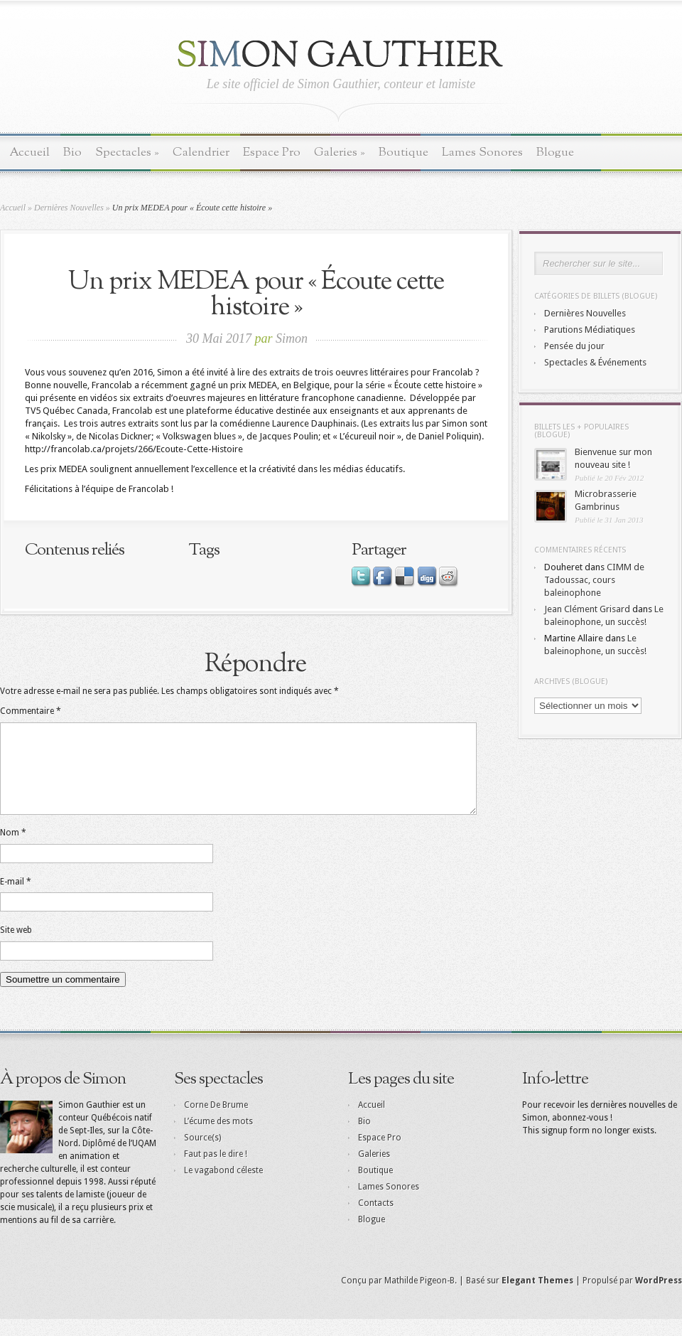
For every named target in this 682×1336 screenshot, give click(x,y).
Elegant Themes (537, 1298)
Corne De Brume (216, 1122)
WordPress (658, 1298)
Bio (72, 152)
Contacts (376, 1220)
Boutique (403, 152)
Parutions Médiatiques (589, 329)
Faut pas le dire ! (215, 1171)
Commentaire (30, 711)
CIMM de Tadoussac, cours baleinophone (594, 580)
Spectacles (127, 152)
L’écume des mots (218, 1138)
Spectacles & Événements (595, 362)
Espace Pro (272, 152)
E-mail (15, 899)
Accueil (29, 152)
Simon (292, 338)
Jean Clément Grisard (587, 609)
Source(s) (202, 1155)
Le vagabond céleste (223, 1187)
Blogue (555, 152)
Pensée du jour (574, 346)
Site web (16, 947)
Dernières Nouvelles (69, 208)
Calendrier (201, 152)
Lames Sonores (482, 152)
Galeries (339, 152)
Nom (13, 850)
